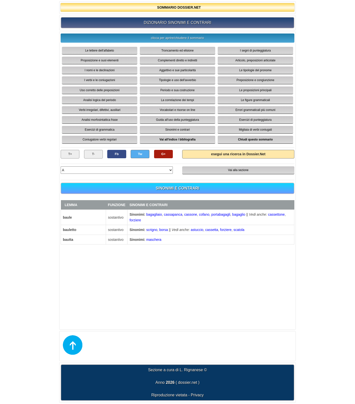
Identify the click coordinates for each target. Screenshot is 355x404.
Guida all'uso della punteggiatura (177, 120)
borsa (163, 230)
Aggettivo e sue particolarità (177, 70)
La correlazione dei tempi (177, 100)
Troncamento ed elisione (177, 50)
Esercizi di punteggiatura (255, 120)
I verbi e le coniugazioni (99, 80)
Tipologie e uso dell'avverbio (177, 80)
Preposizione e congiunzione (255, 80)
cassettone (276, 214)
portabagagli (220, 214)
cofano (204, 214)
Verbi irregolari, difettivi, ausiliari (100, 110)
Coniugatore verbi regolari (100, 139)
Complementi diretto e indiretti (177, 60)
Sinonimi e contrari (177, 129)
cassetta (211, 230)
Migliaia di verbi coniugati (255, 129)
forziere (135, 220)
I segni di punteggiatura (255, 50)
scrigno (151, 230)
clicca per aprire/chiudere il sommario (177, 38)
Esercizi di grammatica (100, 129)
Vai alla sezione (238, 170)
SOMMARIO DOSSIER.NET (179, 7)
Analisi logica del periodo (99, 100)
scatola (238, 230)
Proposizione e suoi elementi (99, 60)
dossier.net (187, 382)
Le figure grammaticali (255, 100)
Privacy (197, 395)
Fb (117, 154)
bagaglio (238, 214)
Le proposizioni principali (255, 90)
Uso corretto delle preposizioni (99, 90)
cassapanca (173, 214)
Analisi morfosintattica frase (100, 120)
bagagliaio (154, 214)
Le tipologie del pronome (255, 70)
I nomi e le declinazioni (99, 70)
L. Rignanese (191, 370)
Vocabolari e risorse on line (177, 110)
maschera (153, 240)
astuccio (197, 230)
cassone (190, 214)
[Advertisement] (177, 286)
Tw (140, 154)
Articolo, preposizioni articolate (255, 60)
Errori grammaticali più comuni (255, 110)
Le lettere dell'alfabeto (99, 50)
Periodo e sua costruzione (177, 90)
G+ (163, 154)
